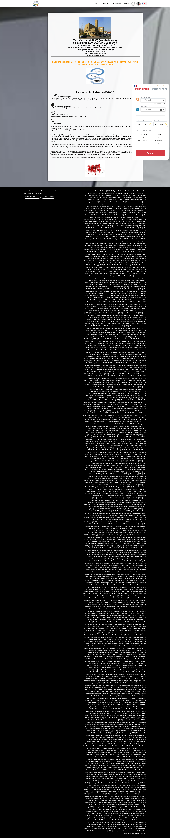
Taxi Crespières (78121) (120, 319)
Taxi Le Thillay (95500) (113, 443)
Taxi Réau (128, 600)
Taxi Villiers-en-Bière (104, 637)
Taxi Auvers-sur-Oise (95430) (134, 435)
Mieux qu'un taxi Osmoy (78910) (125, 807)
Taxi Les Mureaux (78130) (99, 254)
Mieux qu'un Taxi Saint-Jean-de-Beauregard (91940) (129, 783)
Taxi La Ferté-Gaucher (110, 574)
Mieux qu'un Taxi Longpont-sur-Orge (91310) (122, 707)
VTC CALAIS (103, 665)
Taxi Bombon (112, 589)
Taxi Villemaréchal (123, 596)
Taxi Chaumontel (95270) (101, 445)
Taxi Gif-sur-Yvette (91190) (97, 539)
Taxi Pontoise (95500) (125, 384)
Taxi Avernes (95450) (122, 465)
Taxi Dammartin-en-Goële (118, 561)
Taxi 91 (105, 199)
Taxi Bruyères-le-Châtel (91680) (114, 430)
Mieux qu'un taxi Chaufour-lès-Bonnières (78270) (131, 772)
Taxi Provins (100, 559)
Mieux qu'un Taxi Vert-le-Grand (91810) (106, 815)
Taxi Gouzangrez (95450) (96, 506)
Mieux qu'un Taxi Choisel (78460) (105, 737)
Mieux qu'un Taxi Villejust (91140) (125, 822)
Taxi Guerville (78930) (95, 310)
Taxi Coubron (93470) (94, 382)
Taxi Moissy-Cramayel (128, 554)
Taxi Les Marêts (125, 652)
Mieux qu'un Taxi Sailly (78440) (122, 789)
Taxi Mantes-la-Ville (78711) (120, 260)
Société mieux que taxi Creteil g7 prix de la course (119, 691)
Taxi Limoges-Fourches (95, 626)
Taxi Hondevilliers (137, 641)
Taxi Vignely (89, 659)
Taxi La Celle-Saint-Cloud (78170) (128, 258)
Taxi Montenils (102, 661)
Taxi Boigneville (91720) (128, 417)
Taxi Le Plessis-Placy (122, 628)
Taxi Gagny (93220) (135, 367)
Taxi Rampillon (110, 606)
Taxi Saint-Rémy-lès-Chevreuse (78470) (118, 278)
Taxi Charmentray (137, 633)
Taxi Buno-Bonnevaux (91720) (134, 430)
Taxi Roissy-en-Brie (112, 552)
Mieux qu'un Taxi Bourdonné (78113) (104, 772)
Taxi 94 (121, 199)
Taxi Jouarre (120, 576)
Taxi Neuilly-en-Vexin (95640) (116, 502)
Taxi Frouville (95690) (112, 482)
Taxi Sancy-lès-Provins (139, 624)
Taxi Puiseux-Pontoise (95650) (109, 480)
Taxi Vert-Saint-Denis (117, 563)
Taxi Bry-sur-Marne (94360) (120, 239)
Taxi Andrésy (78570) (99, 269)
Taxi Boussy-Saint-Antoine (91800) (107, 424)
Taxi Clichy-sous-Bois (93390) (126, 371)
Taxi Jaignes (111, 622)
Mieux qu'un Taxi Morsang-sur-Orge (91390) (110, 724)
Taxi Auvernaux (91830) (122, 413)
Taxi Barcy (107, 643)
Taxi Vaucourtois (130, 635)
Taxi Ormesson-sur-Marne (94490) (116, 241)
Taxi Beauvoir (98, 641)
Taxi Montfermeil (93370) (117, 374)
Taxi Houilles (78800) (126, 254)
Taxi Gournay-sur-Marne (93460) (122, 380)
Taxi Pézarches (107, 626)
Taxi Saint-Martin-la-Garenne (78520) (107, 347)
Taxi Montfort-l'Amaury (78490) (106, 300)
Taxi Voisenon (132, 585)
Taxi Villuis (114, 637)
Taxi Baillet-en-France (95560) (118, 454)
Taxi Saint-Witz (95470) (129, 452)
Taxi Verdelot (99, 604)
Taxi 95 (127, 199)
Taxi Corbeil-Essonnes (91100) (103, 524)
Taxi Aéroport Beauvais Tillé (103, 195)
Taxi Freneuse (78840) (117, 295)
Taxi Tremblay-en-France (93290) (106, 369)
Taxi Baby (110, 661)
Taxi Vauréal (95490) (136, 395)
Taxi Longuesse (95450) (129, 495)
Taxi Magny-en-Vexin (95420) (94, 439)
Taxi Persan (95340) (136, 402)
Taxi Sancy (128, 622)
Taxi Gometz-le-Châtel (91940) (96, 541)
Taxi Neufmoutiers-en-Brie (105, 591)
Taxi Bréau (95, 620)
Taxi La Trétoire (108, 611)
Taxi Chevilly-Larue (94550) (124, 232)
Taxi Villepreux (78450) (101, 273)
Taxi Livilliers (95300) (126, 482)
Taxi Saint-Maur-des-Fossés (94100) (114, 219)
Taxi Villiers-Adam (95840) (138, 465)
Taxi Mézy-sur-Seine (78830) (98, 313)
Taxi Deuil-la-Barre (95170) (113, 391)
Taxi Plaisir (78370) (113, 254)
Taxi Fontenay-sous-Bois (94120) (108, 221)
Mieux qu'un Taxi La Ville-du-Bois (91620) (111, 713)
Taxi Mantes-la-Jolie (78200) (120, 250)
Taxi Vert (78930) (124, 347)
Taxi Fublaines (95, 587)
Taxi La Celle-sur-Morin (92, 583)
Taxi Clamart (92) (132, 206)
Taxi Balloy (139, 609)
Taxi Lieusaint (131, 565)
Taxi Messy (117, 591)
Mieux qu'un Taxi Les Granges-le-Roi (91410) (97, 700)
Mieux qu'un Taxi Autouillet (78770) (99, 794)
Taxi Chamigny (105, 583)
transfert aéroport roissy (131, 515)
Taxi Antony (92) (138, 204)
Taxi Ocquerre (120, 622)
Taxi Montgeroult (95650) (126, 480)
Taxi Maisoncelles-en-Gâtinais (111, 659)
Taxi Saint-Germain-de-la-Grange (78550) (130, 317)
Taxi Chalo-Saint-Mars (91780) (123, 432)
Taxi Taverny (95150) (136, 387)
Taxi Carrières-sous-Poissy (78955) (120, 267)
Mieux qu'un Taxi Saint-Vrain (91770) (100, 789)
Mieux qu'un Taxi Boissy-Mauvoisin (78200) (108, 755)
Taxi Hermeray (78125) (124, 337)
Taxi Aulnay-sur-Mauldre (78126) (119, 326)
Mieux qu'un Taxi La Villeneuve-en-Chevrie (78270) (107, 741)
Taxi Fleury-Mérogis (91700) (122, 535)
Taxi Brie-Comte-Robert (127, 556)
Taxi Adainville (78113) (105, 339)
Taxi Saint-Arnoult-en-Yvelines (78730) (131, 284)
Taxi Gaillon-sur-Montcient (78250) (99, 354)
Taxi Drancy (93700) (131, 361)
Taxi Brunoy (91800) (98, 430)
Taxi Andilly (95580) (98, 452)
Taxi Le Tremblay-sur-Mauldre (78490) (124, 339)
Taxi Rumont (102, 654)
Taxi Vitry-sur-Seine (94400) (134, 217)
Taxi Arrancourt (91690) (132, 411)
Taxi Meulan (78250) (128, 276)
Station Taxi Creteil (130, 683)
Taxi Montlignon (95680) (106, 448)
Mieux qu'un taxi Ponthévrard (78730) (114, 768)
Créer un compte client (32, 196)
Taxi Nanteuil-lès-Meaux (100, 569)
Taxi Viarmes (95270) (139, 439)
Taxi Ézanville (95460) (136, 404)
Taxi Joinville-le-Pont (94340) (137, 234)
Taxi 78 (100, 199)
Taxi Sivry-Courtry (113, 587)
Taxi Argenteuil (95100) (109, 382)
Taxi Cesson (130, 561)
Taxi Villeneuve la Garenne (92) (114, 215)
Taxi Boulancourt (130, 615)
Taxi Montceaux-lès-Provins (134, 620)
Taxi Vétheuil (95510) (111, 463)
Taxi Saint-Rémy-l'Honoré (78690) (94, 324)
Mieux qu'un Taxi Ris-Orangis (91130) (117, 750)
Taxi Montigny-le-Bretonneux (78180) (116, 252)
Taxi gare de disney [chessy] (129, 193)
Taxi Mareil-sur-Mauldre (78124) (133, 313)
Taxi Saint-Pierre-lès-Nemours (101, 567)
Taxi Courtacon (131, 648)
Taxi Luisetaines (134, 643)
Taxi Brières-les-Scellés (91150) (110, 428)
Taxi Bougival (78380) (114, 276)
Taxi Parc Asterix (127, 195)
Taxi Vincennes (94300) (139, 221)
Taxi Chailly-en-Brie (97, 580)
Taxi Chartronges (138, 622)
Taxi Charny (141, 580)
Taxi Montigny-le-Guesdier (137, 628)
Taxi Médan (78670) (110, 321)
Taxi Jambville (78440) (117, 354)
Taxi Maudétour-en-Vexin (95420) (118, 504)
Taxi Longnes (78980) (123, 321)
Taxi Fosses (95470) (123, 402)
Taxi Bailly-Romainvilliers (132, 576)
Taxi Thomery (139, 578)
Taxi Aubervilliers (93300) (116, 361)
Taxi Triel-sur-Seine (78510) (127, 271)
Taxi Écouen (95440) (124, 406)
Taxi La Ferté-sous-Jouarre (102, 561)
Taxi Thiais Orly (138, 665)
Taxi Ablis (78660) (114, 302)
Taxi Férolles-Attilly (96, 585)
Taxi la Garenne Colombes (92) (127, 213)
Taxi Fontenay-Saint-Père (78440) (133, 328)
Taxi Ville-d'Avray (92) (136, 247)
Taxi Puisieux (101, 630)
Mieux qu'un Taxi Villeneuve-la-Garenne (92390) (127, 831)
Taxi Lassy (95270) (101, 504)
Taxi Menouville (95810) (109, 511)
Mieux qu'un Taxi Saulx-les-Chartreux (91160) (124, 794)
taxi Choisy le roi (110, 674)
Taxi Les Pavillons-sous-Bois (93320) (104, 376)
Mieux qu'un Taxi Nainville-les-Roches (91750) (104, 726)
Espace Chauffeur (48, 196)
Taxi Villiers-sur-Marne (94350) (100, 228)
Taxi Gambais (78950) (136, 306)
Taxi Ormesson (103, 633)
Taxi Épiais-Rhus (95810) (135, 472)
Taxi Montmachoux (128, 639)
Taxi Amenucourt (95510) (112, 506)
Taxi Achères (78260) (136, 260)
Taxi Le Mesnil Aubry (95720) (114, 467)
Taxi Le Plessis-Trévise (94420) (95, 236)
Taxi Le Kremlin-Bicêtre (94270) (122, 230)
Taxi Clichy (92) (121, 206)
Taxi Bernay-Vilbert (133, 602)
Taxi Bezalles (134, 657)
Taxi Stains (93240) (137, 369)
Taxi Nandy (139, 565)
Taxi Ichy (116, 652)
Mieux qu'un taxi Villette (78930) (135, 768)
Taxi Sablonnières (121, 606)
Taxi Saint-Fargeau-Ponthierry (114, 559)
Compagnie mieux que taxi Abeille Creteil (115, 689)
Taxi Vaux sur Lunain (115, 639)
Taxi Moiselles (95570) (105, 461)
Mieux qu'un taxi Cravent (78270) (109, 805)
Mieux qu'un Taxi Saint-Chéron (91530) (116, 757)
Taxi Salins (120, 589)
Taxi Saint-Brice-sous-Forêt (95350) (109, 400)
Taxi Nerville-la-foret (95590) (97, 469)
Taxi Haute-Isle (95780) (100, 489)
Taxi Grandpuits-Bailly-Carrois (98, 589)
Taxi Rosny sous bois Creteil (95, 691)
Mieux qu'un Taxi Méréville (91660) (95, 715)
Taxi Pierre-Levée (134, 613)
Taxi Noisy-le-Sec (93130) (104, 367)
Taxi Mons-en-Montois (120, 611)
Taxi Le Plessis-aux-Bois (106, 652)
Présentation (116, 3)
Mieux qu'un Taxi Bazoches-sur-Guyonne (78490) (127, 765)
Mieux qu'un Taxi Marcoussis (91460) (106, 709)
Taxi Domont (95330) (125, 398)
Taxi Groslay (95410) (110, 406)
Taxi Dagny (114, 617)
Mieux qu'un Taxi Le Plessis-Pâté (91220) (104, 698)
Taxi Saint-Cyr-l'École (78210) (126, 265)
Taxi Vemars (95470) (132, 450)
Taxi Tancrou (127, 624)
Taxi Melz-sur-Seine (105, 620)
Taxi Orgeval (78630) (97, 289)
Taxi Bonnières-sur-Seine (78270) (99, 295)
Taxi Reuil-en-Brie (108, 593)
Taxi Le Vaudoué (109, 600)
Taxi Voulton (116, 626)
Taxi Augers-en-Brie (90, 630)
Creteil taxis (137, 685)
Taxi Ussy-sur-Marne (137, 591)
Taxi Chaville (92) (138, 245)
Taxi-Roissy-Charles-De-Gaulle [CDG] (99, 191)
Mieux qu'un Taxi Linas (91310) (116, 704)
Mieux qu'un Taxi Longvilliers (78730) (97, 770)
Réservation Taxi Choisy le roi (116, 678)
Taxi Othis (104, 565)
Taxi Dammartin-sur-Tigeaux (109, 598)
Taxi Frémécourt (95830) (99, 478)
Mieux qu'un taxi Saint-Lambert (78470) (126, 776)
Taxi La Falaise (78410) (114, 358)
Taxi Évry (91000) (108, 535)
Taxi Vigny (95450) (96, 465)
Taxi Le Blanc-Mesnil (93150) (130, 363)
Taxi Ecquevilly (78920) (117, 293)
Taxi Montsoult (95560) (132, 493)
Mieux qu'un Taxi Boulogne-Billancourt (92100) (107, 829)
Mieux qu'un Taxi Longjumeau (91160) (96, 707)
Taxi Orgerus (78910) (102, 304)
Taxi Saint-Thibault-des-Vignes (117, 565)
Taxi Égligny (127, 630)
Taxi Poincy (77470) (102, 602)
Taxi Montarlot (107, 635)
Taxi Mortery (121, 648)
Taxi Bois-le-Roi (131, 567)
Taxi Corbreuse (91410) (121, 524)
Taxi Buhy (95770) (118, 491)
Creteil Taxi (122, 681)
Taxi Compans (123, 598)
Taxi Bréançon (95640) (103, 487)
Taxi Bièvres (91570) (101, 417)
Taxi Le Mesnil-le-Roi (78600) (99, 282)
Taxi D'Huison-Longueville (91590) (127, 528)
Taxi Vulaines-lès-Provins (131, 661)
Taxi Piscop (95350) (108, 474)
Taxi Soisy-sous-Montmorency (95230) (117, 395)
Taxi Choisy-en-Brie (131, 580)
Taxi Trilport (142, 569)
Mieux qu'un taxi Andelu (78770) (108, 778)
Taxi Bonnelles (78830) (122, 306)
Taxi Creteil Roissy (95, 672)
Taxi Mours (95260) (140, 456)
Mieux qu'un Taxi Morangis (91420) (119, 722)
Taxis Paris (96, 197)
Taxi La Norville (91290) (130, 548)
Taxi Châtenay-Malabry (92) (126, 210)
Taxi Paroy (138, 639)
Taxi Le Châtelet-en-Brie (110, 572)
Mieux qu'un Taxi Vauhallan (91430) (124, 811)
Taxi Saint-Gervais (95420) (135, 461)
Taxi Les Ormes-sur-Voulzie (122, 593)
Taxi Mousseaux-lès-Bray (135, 606)
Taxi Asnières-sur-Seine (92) (134, 202)
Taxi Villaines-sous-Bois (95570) (110, 476)
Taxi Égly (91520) (125, 530)
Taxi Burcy (140, 648)
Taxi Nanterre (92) (107, 202)
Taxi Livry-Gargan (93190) (120, 367)
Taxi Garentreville (108, 663)
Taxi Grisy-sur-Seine (91, 661)
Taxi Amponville (117, 624)
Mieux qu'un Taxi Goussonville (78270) (116, 735)
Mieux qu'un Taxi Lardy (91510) (111, 696)
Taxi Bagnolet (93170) (109, 371)
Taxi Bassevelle (100, 615)
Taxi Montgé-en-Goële (98, 606)
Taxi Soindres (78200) (106, 356)
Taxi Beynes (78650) (137, 278)
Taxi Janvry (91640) (100, 546)
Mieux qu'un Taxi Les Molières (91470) (123, 700)
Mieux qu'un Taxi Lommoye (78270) (131, 748)
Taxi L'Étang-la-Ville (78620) (111, 291)
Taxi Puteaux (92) (109, 208)
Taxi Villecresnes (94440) (135, 241)
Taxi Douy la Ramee (125, 633)
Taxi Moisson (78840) (125, 341)
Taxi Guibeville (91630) (126, 541)
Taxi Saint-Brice (119, 600)
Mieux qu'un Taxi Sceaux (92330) (102, 831)
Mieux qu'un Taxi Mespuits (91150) (101, 718)
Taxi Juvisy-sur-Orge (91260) (115, 546)
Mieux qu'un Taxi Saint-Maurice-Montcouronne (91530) (105, 785)
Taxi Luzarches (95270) (125, 441)
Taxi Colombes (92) (119, 202)
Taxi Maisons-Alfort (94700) (135, 219)
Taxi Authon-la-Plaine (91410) (105, 413)
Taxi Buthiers (107, 604)
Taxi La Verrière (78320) (135, 282)
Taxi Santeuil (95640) (99, 435)
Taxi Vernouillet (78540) (138, 273)
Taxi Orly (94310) (138, 230)
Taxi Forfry (102, 648)
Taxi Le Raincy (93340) (104, 378)
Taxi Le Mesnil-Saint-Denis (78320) (128, 280)
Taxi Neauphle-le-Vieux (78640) (122, 350)
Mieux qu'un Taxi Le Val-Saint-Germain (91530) (132, 698)
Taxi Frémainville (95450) (128, 476)
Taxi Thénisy (94, 633)
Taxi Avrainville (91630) (96, 415)
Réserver (105, 3)
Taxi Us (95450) (125, 458)
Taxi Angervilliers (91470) (103, 411)
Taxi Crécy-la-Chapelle (125, 574)
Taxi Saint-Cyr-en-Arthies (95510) (114, 500)
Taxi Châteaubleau (100, 628)
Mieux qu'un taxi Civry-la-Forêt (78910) (116, 813)
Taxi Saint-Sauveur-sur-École (127, 583)
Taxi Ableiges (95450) (119, 461)
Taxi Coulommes (98, 611)
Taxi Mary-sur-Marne (118, 580)
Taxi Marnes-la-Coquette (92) (106, 247)
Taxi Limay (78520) (97, 265)
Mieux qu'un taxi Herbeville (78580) (102, 811)
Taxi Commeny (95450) (98, 482)
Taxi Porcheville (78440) (127, 302)
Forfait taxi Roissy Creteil (116, 687)
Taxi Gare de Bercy (130, 191)
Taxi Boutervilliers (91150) (126, 424)
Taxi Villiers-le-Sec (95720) (129, 506)
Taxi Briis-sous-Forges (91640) (130, 428)
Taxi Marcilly (106, 617)
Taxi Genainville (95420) (105, 498)
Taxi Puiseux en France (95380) (119, 445)
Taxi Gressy (135, 593)
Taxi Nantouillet (134, 626)
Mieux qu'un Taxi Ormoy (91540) (136, 728)
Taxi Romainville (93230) (133, 374)
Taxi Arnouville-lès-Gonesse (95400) (132, 400)
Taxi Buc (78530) (114, 284)
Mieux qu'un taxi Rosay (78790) (128, 778)
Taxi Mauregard (113, 633)
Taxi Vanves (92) (99, 215)
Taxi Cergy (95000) (137, 382)
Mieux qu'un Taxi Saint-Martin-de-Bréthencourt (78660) (129, 731)
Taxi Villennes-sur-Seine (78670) (114, 289)
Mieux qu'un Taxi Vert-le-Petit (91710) (130, 815)
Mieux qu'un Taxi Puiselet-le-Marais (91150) (118, 746)
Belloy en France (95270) (135, 454)
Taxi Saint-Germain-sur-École (115, 615)
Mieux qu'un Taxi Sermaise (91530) (101, 798)
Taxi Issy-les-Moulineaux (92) (107, 206)
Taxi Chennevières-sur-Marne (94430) (97, 234)
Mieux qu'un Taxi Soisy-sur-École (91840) (125, 798)
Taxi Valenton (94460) (104, 239)
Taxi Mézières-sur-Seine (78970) (116, 297)
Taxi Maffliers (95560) (126, 456)
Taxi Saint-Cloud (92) (95, 213)
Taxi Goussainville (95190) (92, 387)
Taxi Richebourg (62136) (138, 321)
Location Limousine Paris (123, 208)
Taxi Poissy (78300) (98, 252)
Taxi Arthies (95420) (102, 493)
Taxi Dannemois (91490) (108, 528)
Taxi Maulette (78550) (105, 350)
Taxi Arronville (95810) (122, 474)
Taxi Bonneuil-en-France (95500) (95, 467)
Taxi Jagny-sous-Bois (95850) (134, 500)
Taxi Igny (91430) (117, 543)
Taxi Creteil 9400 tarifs (132, 694)
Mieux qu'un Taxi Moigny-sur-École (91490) (125, 718)
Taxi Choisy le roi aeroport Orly (125, 674)
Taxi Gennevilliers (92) (96, 208)
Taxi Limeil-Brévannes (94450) (118, 234)
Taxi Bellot (135, 600)
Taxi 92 (111, 199)
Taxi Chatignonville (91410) (113, 519)
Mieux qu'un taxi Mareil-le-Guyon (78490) (116, 796)
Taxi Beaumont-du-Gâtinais (127, 587)
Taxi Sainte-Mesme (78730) (129, 334)
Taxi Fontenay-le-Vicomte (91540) (122, 537)
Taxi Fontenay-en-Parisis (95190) (109, 456)
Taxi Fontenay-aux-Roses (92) (134, 215)
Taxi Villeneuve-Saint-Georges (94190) (107, 226)
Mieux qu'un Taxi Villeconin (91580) (103, 822)
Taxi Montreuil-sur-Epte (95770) (118, 485)
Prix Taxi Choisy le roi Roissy (130, 676)
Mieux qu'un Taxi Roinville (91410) (102, 752)
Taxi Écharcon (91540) (112, 530)
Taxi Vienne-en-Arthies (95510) (99, 485)
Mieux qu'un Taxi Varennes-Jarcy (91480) (114, 809)
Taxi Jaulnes (139, 617)
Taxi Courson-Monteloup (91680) (136, 526)
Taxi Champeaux (112, 596)
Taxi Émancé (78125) (136, 347)
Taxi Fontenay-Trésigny (115, 569)
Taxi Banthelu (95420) (136, 509)
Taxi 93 (116, 199)
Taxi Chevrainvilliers (118, 635)
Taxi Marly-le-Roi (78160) (114, 263)
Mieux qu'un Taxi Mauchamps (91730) (126, 711)
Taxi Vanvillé (94, 648)
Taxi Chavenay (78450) (108, 315)
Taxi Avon (104, 556)
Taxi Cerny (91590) (107, 432)
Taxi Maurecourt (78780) (132, 295)
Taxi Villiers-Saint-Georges (111, 585)
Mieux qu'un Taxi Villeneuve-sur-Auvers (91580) (121, 824)
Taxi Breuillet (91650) (136, 426)
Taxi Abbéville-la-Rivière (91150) (133, 408)
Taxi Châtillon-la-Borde (136, 646)
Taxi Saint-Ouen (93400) (131, 365)
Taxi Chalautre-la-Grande (103, 609)
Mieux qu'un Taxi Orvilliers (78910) (100, 765)
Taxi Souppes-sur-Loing (118, 567)
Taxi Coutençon (97, 635)
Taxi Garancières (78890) (117, 304)
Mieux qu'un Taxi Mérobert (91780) (117, 715)
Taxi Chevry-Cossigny (116, 578)
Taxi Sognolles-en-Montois (126, 617)
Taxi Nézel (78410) (116, 330)
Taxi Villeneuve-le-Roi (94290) (106, 232)
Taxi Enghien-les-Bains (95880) (106, 402)
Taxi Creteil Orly (109, 683)
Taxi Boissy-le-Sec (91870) (135, 419)
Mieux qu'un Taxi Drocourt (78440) (97, 774)
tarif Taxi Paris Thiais (137, 672)
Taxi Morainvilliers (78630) (106, 306)
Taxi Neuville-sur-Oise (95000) (95, 458)
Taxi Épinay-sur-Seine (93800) (100, 365)
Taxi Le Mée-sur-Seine (131, 550)
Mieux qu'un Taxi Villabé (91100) (114, 820)
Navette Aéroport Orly (136, 199)
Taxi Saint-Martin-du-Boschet (120, 643)
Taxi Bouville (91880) (103, 426)
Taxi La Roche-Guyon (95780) (115, 435)
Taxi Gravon (106, 657)
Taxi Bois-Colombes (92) (109, 213)
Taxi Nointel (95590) (130, 467)
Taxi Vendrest (116, 609)
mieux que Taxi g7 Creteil (95, 683)
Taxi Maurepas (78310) (104, 260)
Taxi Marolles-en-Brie (134, 611)
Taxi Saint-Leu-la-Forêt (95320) (108, 398)
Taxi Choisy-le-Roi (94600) (106, 223)
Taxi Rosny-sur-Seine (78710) (134, 289)
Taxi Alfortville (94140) (91, 223)
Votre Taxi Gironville (137, 652)
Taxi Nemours (139, 556)
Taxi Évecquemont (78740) (99, 352)
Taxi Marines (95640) (136, 445)
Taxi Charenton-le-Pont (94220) (119, 228)
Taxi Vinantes (111, 628)
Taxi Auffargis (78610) (109, 310)
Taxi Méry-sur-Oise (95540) (105, 404)
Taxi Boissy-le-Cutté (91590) (117, 419)
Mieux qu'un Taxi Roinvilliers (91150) (124, 752)
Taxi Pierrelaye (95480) (116, 408)
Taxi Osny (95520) (137, 398)
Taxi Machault (116, 604)
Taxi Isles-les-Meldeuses (128, 609)
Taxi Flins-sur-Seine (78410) (134, 304)
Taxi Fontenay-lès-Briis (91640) (102, 537)
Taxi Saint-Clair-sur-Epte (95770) (129, 463)
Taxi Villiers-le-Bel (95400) (121, 387)
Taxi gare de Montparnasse (101, 193)
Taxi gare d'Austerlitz (117, 191)
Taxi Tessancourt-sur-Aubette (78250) (109, 332)
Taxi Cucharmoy (138, 637)
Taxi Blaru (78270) (95, 341)
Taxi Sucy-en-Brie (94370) (104, 230)
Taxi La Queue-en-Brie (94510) (96, 241)
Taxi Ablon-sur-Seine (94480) (123, 243)
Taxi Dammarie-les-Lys (98, 552)
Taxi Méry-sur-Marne (91, 665)
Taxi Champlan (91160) (136, 517)
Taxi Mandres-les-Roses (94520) (94, 245)
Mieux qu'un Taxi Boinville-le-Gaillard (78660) (116, 763)
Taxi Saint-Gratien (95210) (135, 393)
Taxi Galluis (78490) (98, 328)
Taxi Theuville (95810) (101, 515)
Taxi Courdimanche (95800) (105, 437)
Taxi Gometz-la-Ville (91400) (137, 539)
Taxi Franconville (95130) (110, 384)
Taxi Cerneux (119, 630)
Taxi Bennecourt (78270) (115, 313)
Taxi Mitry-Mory (96, 554)
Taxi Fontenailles (129, 589)
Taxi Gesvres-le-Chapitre (135, 650)
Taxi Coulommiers (113, 556)
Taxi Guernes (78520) (90, 339)
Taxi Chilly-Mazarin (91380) (121, 522)
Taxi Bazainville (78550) (114, 324)
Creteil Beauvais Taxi (126, 685)
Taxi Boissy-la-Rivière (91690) (99, 419)
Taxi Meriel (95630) (111, 441)
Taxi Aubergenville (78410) (110, 271)
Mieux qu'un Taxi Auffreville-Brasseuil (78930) (97, 733)
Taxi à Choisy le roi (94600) (105, 667)
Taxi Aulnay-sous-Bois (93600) (99, 361)
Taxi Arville (130, 654)
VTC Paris (136, 195)
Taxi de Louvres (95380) (121, 404)
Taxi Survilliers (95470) (127, 443)
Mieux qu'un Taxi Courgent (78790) (118, 774)
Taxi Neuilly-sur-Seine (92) (124, 204)
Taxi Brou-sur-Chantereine (135, 572)
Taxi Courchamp (116, 657)
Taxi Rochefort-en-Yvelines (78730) (125, 343)
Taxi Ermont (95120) (139, 384)
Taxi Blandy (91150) (114, 417)
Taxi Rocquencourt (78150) (135, 297)
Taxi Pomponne (129, 578)
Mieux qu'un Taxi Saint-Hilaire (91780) (102, 783)
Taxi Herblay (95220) (121, 389)
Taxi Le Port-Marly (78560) (129, 291)
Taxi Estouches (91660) (117, 532)
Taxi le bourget (116, 195)
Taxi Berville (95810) (139, 482)
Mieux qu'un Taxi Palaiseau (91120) (112, 739)
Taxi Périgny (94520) (125, 245)
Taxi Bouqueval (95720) (115, 489)
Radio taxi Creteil (97, 689)
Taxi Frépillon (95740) (99, 450)
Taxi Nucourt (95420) (109, 465)
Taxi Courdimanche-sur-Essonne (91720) (113, 526)
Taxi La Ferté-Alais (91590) (133, 546)
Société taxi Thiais (124, 672)
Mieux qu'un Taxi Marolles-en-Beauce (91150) (131, 709)
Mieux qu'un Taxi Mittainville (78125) (127, 761)
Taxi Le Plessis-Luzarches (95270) (105, 509)
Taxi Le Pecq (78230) (129, 263)
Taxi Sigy (142, 661)
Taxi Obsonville (118, 661)
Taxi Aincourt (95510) (120, 472)
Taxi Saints (107, 580)
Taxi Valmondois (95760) (138, 458)
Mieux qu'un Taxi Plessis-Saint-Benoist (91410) (99, 744)
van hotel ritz (102, 670)
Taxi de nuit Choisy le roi (109, 694)
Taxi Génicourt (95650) (114, 495)
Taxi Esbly (140, 567)
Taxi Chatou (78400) (91, 256)
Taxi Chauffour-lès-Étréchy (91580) (132, 519)
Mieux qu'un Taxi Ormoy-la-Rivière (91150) (99, 731)
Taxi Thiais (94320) (126, 226)
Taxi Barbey (111, 650)
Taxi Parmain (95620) (110, 439)
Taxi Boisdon (98, 663)
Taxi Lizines (142, 657)
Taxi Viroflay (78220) (110, 265)
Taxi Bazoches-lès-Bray (96, 600)
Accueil (96, 3)
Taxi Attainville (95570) (101, 454)
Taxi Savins (117, 663)
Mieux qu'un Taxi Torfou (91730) (120, 802)
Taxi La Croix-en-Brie (128, 604)
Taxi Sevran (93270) (114, 363)
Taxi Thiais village (99, 674)
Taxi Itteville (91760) (129, 543)
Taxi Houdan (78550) (123, 300)
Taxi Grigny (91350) (112, 541)
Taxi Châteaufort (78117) (135, 319)
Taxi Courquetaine (121, 650)
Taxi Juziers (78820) (99, 297)
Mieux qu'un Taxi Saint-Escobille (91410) (103, 761)
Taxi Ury (111, 602)
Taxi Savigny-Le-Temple (99, 550)
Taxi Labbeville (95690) (136, 498)
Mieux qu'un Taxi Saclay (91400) (132, 755)
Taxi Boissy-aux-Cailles (105, 624)
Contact (126, 3)
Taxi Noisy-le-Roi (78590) (97, 278)
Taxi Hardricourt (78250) (116, 308)
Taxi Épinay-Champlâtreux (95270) (100, 513)
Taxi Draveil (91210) (99, 530)
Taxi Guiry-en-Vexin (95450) (137, 504)
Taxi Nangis (128, 563)
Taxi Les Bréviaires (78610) (113, 328)
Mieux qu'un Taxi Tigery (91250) (100, 802)
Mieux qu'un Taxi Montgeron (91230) (135, 720)
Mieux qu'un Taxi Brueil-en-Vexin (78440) (126, 744)
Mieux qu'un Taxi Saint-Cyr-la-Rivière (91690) (107, 759)
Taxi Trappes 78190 (140, 254)
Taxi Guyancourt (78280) (135, 256)
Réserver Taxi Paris (106, 197)
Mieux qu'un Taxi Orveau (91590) (109, 781)
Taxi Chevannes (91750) (105, 522)
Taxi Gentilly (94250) (111, 236)
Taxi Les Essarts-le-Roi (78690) (118, 282)
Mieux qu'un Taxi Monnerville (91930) (112, 720)
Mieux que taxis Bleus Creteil (136, 689)
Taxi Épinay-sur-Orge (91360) (100, 532)
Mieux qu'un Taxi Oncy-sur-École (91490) (113, 728)
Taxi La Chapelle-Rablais (135, 598)
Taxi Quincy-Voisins (96, 572)
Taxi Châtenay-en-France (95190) (121, 513)
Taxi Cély (104, 587)
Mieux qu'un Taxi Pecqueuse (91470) (135, 741)
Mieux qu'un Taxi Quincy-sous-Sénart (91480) (105, 748)
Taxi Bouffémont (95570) (121, 437)
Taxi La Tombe (103, 639)
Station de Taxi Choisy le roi (134, 678)
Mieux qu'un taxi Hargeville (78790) (104, 807)
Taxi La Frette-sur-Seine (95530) (95, 441)
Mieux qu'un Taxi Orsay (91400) (125, 737)
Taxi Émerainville (138, 563)
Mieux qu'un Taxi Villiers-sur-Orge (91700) (114, 826)
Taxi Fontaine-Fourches (129, 663)
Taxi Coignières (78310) (102, 293)
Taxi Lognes (96, 556)
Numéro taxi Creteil (130, 687)
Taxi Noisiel (117, 554)
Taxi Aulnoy (124, 613)
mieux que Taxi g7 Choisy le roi (136, 681)
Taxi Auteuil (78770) (114, 334)
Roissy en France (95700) (121, 448)
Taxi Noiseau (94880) (139, 243)
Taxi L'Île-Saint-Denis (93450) (102, 380)
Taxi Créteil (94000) (119, 217)
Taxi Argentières (115, 613)
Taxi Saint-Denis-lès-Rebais (138, 596)
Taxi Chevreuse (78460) (105, 287)
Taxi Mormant (122, 572)
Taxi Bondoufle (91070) (112, 421)
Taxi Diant (100, 643)
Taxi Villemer (139, 604)
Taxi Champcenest (96, 657)
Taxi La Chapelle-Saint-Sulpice (116, 654)
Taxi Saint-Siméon (94, 598)
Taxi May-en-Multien (100, 596)
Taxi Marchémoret (104, 613)
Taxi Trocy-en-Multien (90, 637)
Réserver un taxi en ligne (135, 197)
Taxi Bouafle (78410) (101, 308)
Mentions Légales (37, 193)
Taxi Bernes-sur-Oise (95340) (116, 450)
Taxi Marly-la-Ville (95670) (137, 437)
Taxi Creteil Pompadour (132, 670)
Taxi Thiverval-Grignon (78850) (104, 343)
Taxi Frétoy (125, 657)
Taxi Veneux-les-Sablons (130, 569)
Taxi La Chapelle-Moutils (93, 617)
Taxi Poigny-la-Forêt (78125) (99, 334)
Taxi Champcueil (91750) (120, 517)
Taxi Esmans (139, 589)
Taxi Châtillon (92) (111, 210)
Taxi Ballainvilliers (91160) (111, 415)
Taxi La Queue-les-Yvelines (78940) (127, 310)
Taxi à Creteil (114, 681)
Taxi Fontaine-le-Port (95, 593)
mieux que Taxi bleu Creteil (116, 670)
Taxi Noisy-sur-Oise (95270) (105, 472)
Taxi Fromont (98, 659)
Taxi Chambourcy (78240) (121, 287)
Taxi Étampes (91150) (131, 532)
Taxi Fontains (110, 630)
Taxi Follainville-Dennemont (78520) (134, 308)
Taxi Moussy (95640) (122, 509)
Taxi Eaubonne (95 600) (136, 389)
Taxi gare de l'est (115, 193)
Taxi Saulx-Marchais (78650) (97, 358)
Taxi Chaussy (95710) (136, 474)
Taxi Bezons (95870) (107, 387)
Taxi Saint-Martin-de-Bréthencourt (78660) (126, 356)
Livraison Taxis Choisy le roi (112, 676)
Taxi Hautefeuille (106, 646)
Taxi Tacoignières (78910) (101, 330)
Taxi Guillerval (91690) (104, 543)
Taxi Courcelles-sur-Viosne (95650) (101, 491)
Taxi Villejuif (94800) (124, 221)
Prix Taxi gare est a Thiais (110, 672)
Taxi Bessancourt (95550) (100, 408)
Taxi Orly (91, 195)
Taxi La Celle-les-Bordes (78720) (106, 337)
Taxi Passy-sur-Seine (128, 659)
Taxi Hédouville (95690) (130, 489)
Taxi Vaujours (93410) (139, 380)
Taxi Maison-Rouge (121, 602)
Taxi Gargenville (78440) (109, 280)
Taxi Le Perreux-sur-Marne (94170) (126, 223)
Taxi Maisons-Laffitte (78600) (108, 258)
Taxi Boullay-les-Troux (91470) (129, 421)
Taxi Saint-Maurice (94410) (138, 239)
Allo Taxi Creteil (119, 683)
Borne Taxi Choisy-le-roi (96, 676)
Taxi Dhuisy (135, 630)
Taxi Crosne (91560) (94, 528)
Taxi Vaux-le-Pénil (129, 559)
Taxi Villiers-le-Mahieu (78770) (134, 354)
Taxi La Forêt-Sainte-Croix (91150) (112, 548)
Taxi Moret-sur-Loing (96, 574)
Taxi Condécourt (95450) (120, 498)
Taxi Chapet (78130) (102, 326)
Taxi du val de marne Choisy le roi (124, 667)
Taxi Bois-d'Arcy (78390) (135, 269)
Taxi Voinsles (141, 663)
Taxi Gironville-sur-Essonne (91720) (117, 539)
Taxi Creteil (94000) (92, 670)
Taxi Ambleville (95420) (136, 485)
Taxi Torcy (110, 550)
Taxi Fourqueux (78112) (132, 293)
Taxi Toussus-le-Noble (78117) (137, 352)
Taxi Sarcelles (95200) (124, 382)
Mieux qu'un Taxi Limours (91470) (96, 704)
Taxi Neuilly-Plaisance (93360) (126, 376)
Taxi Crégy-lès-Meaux (139, 574)
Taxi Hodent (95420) (130, 491)
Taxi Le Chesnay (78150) (105, 256)
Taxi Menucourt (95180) (125, 439)
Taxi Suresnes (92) (137, 208)
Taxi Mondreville (141, 615)
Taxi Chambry (125, 591)
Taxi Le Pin (113, 583)
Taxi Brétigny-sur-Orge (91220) (120, 426)
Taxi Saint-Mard (110, 576)
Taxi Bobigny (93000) (116, 365)
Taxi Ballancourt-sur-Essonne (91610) (131, 415)
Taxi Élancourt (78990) (120, 256)
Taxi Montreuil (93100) (129, 358)
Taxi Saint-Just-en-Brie (125, 637)
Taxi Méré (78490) (99, 317)
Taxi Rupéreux (88, 663)
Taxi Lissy (95, 654)
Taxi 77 (95, 199)
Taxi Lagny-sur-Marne (125, 552)
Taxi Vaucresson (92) (122, 247)
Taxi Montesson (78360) (102, 267)
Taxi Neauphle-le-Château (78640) (97, 302)
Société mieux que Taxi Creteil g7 (109, 685)
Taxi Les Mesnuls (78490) (128, 332)
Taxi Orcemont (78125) (139, 337)
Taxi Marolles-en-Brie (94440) (105, 243)
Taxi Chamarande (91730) (104, 517)
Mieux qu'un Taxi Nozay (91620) (128, 726)
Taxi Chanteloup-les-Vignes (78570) (119, 273)
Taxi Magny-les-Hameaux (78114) (97, 276)
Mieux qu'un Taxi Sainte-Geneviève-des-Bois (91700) (109, 792)
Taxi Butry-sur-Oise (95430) (113, 452)
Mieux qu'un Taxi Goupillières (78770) (102, 776)
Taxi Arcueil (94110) (139, 232)
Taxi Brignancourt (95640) (133, 502)
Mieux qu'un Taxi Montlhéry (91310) (97, 722)
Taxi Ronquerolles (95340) (115, 469)
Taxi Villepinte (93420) (123, 369)
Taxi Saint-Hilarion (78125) (110, 341)
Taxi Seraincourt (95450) (112, 458)
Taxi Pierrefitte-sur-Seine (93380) (99, 374)
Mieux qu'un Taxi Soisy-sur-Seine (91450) (113, 800)
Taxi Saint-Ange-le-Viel (124, 641)
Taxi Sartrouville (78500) (103, 250)
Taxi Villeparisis (118, 550)
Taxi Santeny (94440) (111, 245)
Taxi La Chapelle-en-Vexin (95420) (121, 487)
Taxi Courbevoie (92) (109, 204)
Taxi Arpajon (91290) (118, 411)
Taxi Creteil (121, 694)
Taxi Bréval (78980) (111, 317)
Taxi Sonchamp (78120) (105, 319)
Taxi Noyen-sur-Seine (118, 620)
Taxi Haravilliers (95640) (115, 478)
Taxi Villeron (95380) (130, 469)
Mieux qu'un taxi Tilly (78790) (117, 770)
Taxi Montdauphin (111, 648)
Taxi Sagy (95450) (92, 461)
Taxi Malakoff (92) (140, 210)
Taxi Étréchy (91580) (96, 535)
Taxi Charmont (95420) (116, 515)
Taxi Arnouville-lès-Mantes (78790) (122, 345)
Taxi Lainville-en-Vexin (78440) (102, 345)
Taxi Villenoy (101, 576)
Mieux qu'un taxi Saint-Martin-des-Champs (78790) (120, 818)
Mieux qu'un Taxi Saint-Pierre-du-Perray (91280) (105, 787)
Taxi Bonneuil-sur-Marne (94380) (128, 236)
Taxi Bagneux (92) (99, 210)
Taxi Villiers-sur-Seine (99, 622)
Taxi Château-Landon (103, 578)
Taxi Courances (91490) (136, 524)
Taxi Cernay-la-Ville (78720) (124, 315)
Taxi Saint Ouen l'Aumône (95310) (133, 391)
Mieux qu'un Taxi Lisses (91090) (136, 704)
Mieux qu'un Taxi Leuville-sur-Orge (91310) (110, 702)
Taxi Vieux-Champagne (110, 641)
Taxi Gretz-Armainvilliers (102, 563)
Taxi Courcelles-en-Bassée (120, 646)
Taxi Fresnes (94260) (136, 228)
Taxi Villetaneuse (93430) (135, 378)
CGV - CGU (27, 193)
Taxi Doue (124, 585)
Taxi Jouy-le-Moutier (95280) (117, 393)
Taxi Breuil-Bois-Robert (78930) (117, 352)
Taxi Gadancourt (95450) (124, 511)
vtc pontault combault (114, 665)
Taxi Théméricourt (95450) (116, 493)
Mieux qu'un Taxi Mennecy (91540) (135, 713)
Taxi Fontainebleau (107, 554)
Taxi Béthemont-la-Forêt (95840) (133, 478)
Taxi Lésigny (139, 561)
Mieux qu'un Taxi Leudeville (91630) (134, 702)
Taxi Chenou (125, 626)
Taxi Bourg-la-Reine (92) (105, 217)
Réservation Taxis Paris (120, 197)
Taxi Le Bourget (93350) (119, 378)
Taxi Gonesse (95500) (107, 389)
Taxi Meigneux (102, 650)
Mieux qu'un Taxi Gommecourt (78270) (123, 733)
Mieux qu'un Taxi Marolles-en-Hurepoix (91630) (100, 711)
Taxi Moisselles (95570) (99, 495)
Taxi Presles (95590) (99, 443)
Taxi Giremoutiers (140, 659)
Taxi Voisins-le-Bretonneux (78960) (117, 269)
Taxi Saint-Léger (140, 635)
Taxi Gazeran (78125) (128, 324)
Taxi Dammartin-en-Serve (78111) (133, 330)
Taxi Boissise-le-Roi (90, 576)
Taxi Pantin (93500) (101, 363)
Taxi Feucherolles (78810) (137, 300)
